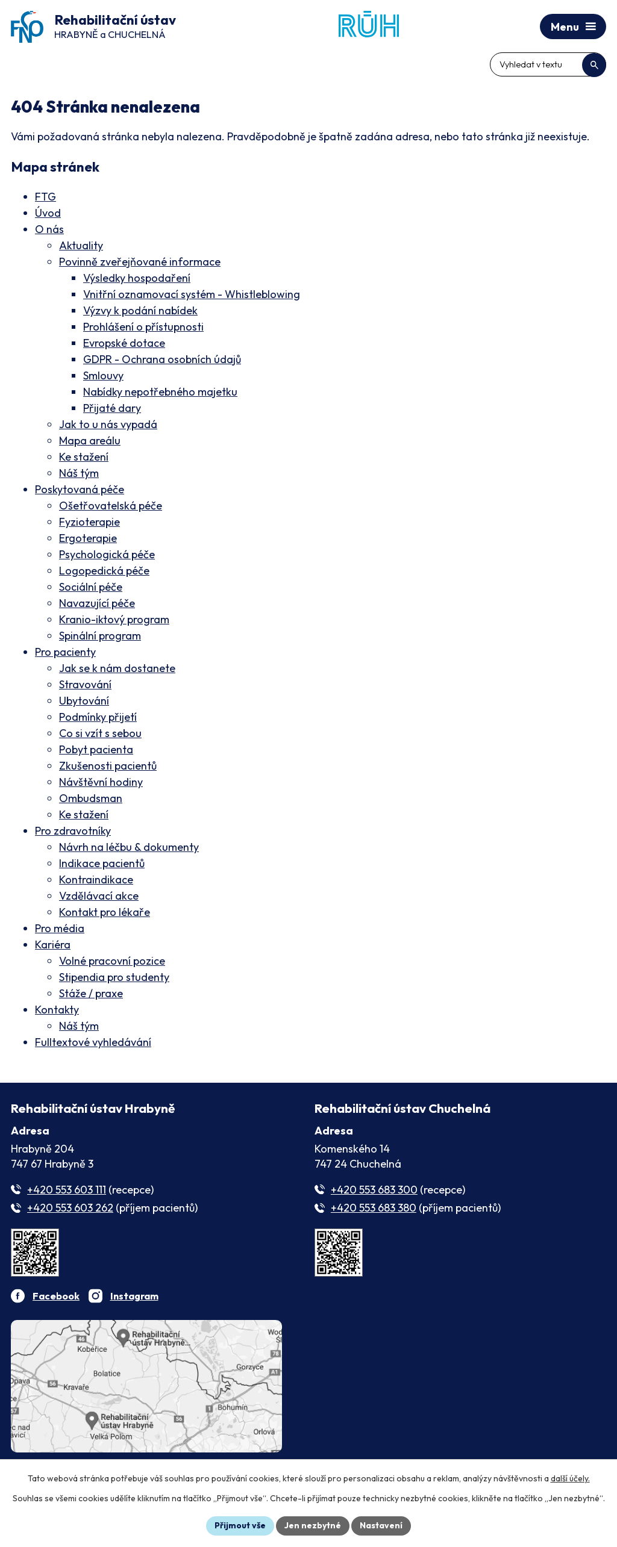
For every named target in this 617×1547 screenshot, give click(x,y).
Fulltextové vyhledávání (93, 1042)
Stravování (85, 684)
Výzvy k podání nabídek (140, 310)
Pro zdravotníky (73, 831)
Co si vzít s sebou (100, 733)
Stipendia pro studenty (114, 977)
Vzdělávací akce (99, 896)
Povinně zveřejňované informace (140, 262)
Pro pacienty (65, 652)
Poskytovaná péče (79, 489)
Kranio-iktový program (114, 619)
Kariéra (52, 944)
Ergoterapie (88, 538)
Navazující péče (97, 603)
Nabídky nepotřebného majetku (160, 392)
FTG (45, 197)
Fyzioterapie (89, 522)
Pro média (59, 928)
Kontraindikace (96, 879)
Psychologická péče (107, 554)
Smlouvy (103, 375)
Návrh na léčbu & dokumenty (129, 847)
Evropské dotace (124, 343)
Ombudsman (90, 798)
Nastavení (381, 1525)
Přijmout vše (240, 1525)
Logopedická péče (104, 570)
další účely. (570, 1478)
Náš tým (79, 473)
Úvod (48, 213)
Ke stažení (83, 457)
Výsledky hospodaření (136, 278)
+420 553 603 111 (66, 1190)
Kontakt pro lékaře (104, 912)
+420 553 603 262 (70, 1208)
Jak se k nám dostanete (117, 668)
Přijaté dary (112, 408)
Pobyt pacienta (96, 749)
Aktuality (81, 245)
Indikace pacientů (102, 863)
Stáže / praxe (91, 993)
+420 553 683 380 (373, 1208)
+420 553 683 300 (374, 1190)
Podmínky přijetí (98, 717)
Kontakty (57, 1009)
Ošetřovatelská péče (110, 505)
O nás (49, 229)
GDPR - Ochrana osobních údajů (162, 359)
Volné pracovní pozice (112, 961)
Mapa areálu (90, 440)
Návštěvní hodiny (101, 782)
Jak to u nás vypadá (108, 424)
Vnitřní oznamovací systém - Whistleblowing (191, 294)
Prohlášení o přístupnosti (143, 327)
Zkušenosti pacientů (108, 766)
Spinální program (100, 636)
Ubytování (84, 701)
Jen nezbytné (312, 1525)
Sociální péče (90, 587)
